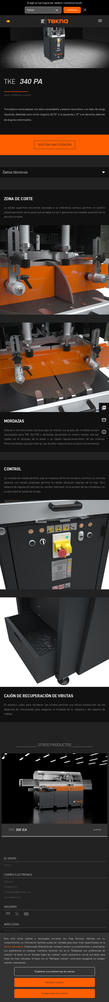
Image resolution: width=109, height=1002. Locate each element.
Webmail (8, 881)
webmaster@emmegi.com (17, 892)
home (6, 95)
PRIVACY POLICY (12, 931)
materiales (16, 95)
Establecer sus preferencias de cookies (55, 971)
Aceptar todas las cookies (55, 993)
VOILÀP (7, 865)
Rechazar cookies (54, 982)
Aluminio (27, 95)
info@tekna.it (10, 886)
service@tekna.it (12, 897)
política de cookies (13, 946)
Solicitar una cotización (54, 144)
